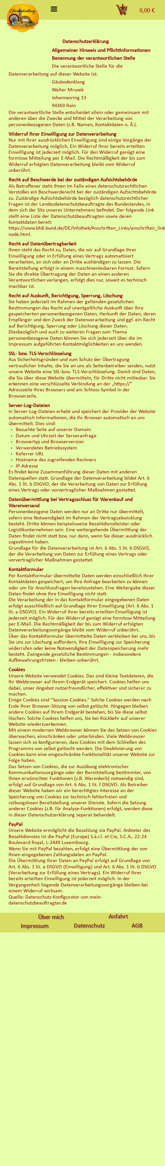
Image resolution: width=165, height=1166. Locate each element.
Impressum (35, 926)
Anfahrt (118, 917)
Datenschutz (89, 926)
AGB (137, 926)
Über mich (51, 917)
